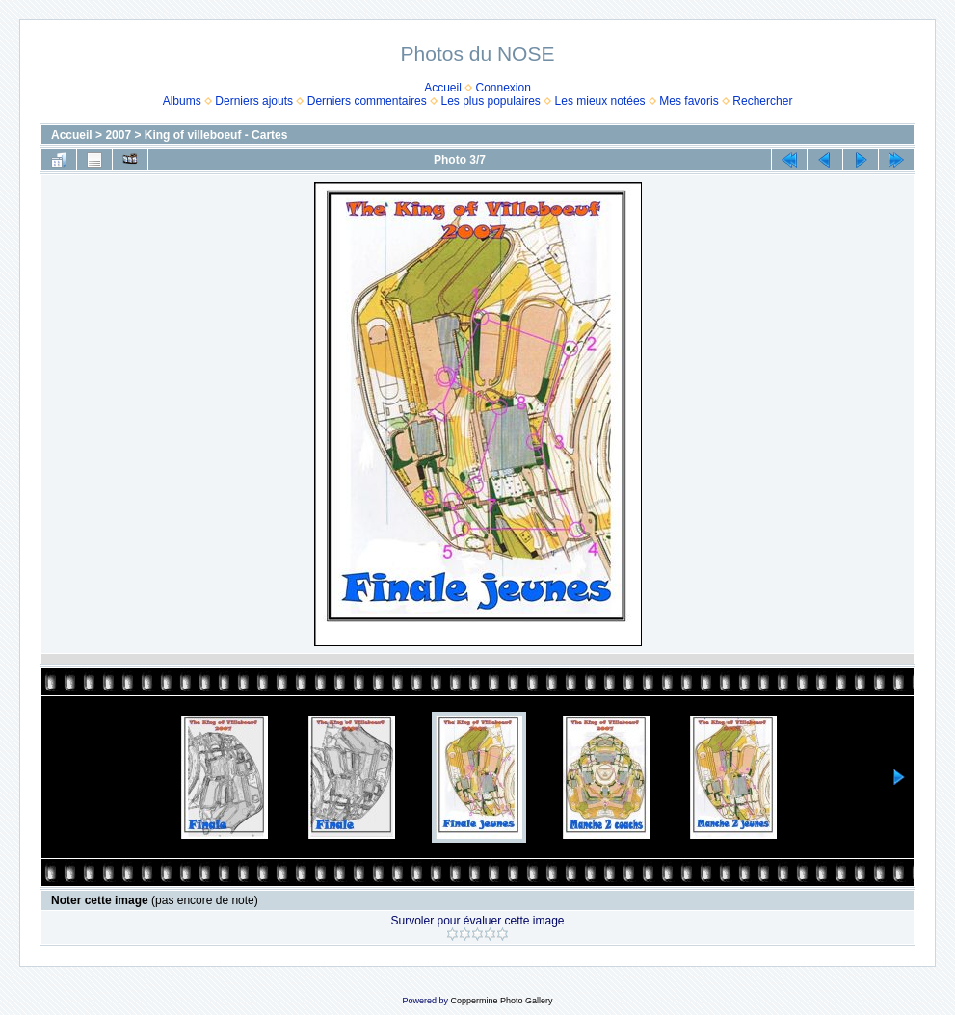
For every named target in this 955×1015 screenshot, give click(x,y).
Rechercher (762, 101)
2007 (118, 135)
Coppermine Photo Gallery (501, 1000)
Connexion (503, 87)
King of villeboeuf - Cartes (216, 135)
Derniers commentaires (367, 101)
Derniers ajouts (254, 101)
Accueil (443, 87)
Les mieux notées (600, 101)
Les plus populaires (490, 101)
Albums (182, 101)
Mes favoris (688, 101)
